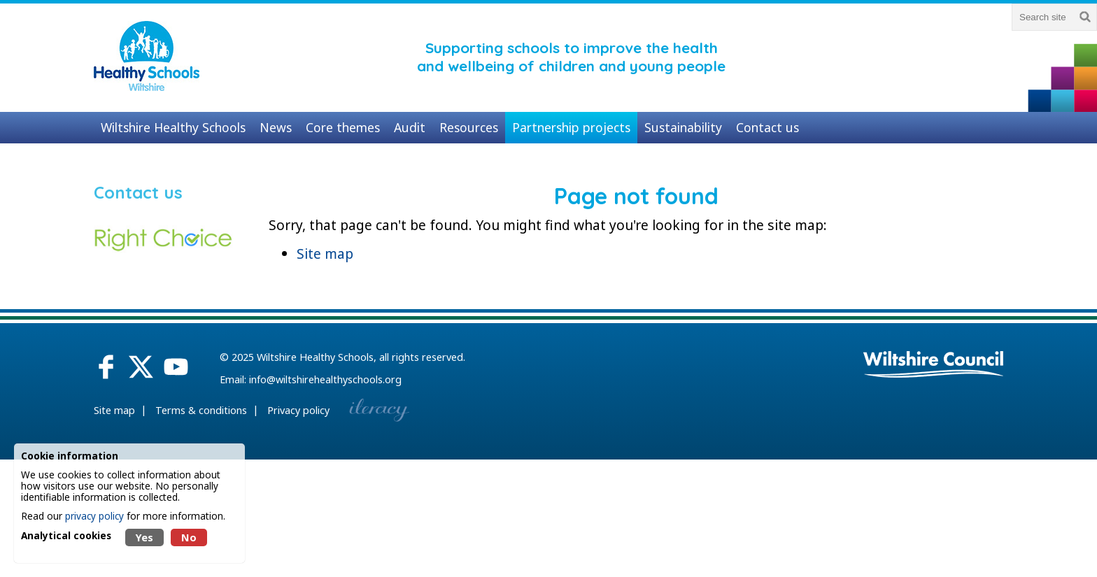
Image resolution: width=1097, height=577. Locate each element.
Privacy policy (298, 410)
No (189, 537)
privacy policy (94, 515)
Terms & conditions (201, 410)
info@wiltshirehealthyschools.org (325, 379)
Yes (144, 537)
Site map (325, 253)
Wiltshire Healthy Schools (315, 357)
